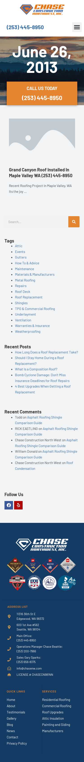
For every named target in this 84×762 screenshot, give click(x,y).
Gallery (11, 718)
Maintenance (24, 269)
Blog (10, 725)
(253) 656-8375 (26, 662)
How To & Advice (27, 263)
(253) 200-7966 (26, 651)
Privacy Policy (17, 743)
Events (20, 251)
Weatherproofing (27, 331)
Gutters (20, 257)
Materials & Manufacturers (34, 274)
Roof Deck (22, 291)
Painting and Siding (56, 725)
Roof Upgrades (52, 712)
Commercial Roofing (56, 706)
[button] (77, 27)
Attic (18, 246)
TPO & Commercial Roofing (35, 308)
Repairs (20, 285)
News (11, 731)
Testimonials (16, 712)
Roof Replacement (29, 297)
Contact (12, 737)
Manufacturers (52, 731)
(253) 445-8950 (25, 27)
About (11, 706)
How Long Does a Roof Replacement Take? (46, 352)
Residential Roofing (56, 700)
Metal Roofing (25, 280)
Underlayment (25, 314)
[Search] (74, 221)
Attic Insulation (53, 718)
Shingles (21, 303)
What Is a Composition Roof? (36, 369)
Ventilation (23, 320)
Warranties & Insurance (32, 325)
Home (11, 700)
